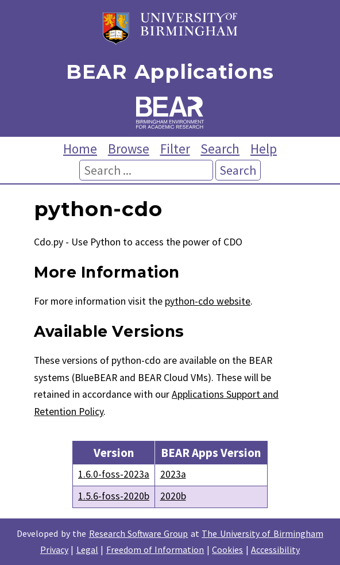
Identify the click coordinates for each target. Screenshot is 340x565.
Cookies (227, 549)
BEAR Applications (170, 72)
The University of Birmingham (262, 533)
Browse (128, 148)
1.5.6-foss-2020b (113, 496)
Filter (175, 148)
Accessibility (275, 549)
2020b (173, 496)
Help (263, 148)
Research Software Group (138, 533)
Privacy (54, 549)
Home (80, 148)
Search (219, 148)
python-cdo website (207, 301)
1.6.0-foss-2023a (113, 474)
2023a (173, 474)
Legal (87, 549)
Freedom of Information (155, 549)
